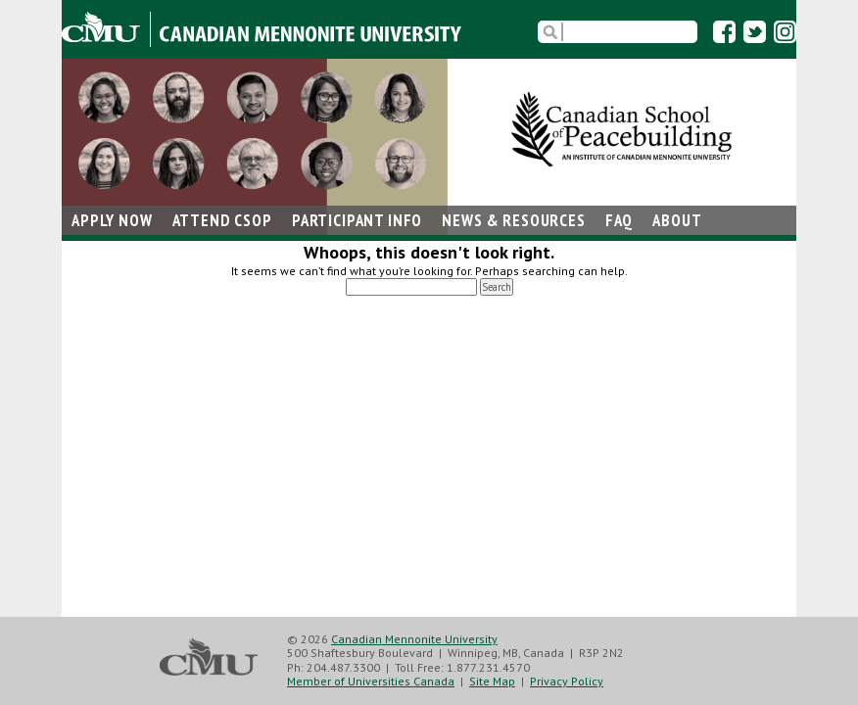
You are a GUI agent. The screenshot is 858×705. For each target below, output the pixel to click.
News (513, 220)
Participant (357, 220)
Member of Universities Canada (370, 681)
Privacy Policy (566, 681)
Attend (222, 220)
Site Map (492, 681)
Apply (112, 220)
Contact (105, 249)
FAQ (619, 220)
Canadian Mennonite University (414, 639)
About (676, 220)
